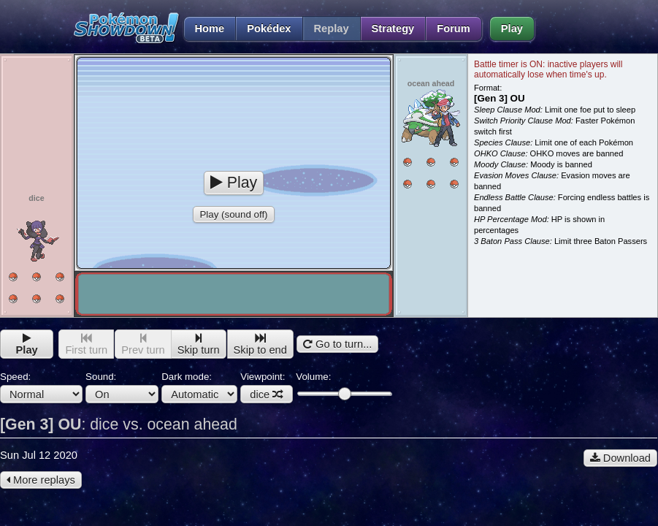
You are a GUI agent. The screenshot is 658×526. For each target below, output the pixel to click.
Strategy (393, 28)
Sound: (121, 387)
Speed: (41, 387)
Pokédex (269, 28)
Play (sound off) (233, 214)
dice (266, 394)
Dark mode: (199, 387)
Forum (453, 28)
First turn (86, 344)
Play (512, 28)
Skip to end (260, 344)
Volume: (343, 385)
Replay (331, 28)
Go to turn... (337, 344)
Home (204, 28)
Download (620, 458)
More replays (41, 480)
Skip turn (198, 344)
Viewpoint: (266, 387)
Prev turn (142, 344)
